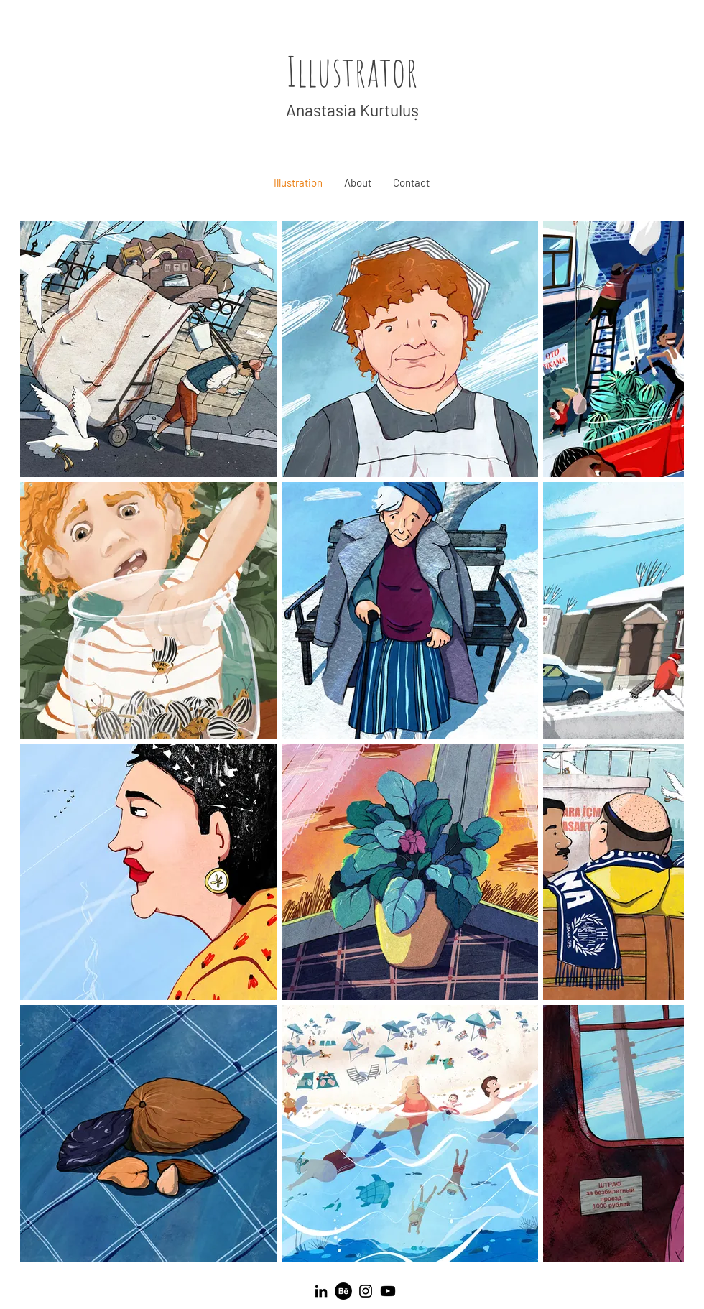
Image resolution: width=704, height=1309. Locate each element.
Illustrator (352, 71)
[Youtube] (388, 1291)
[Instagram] (365, 1291)
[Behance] (343, 1291)
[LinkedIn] (321, 1291)
